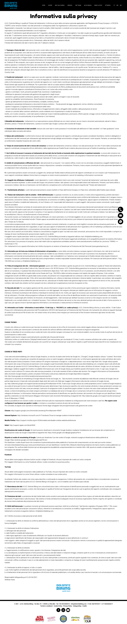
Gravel (69, 5)
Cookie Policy (58, 606)
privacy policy (64, 462)
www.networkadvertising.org (17, 445)
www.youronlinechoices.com (39, 445)
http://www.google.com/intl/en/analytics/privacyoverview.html (29, 376)
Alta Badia (88, 5)
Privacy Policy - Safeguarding (72, 606)
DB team (78, 5)
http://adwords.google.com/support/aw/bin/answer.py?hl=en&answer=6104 (34, 383)
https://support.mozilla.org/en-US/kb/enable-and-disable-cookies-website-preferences (46, 420)
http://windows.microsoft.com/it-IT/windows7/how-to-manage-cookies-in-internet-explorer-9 (49, 415)
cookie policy (62, 474)
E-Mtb (50, 5)
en (117, 5)
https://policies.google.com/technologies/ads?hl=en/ (28, 440)
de (121, 5)
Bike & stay (98, 5)
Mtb (43, 5)
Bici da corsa (60, 5)
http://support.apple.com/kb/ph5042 (22, 425)
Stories (108, 5)
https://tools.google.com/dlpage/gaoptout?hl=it (64, 433)
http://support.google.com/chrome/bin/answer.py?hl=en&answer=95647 (36, 410)
